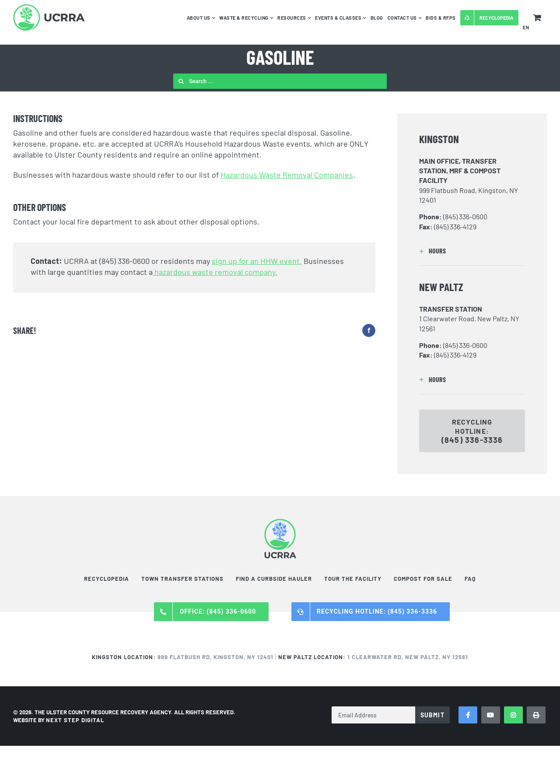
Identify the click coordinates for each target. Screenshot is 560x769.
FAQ (470, 578)
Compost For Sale (423, 578)
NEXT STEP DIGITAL (75, 719)
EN (526, 27)
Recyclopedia (106, 578)
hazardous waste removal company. (215, 272)
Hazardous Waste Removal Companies (286, 174)
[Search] (181, 81)
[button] (472, 251)
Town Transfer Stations (182, 578)
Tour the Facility (353, 578)
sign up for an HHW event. (257, 261)
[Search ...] (280, 81)
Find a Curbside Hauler (274, 578)
